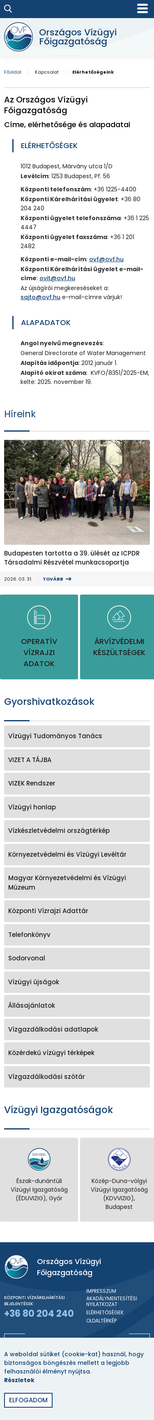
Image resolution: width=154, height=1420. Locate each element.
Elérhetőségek (105, 1312)
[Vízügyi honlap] (77, 807)
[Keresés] (8, 9)
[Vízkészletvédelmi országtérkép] (77, 831)
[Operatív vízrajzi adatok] (39, 637)
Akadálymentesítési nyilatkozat (111, 1302)
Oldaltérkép (101, 1321)
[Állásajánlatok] (77, 1006)
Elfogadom (28, 1400)
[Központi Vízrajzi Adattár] (77, 911)
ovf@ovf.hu (106, 259)
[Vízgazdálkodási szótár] (77, 1077)
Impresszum (101, 1291)
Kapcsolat (47, 72)
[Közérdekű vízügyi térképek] (77, 1053)
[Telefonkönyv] (77, 935)
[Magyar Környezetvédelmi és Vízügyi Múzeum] (77, 882)
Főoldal (12, 72)
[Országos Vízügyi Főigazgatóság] (75, 36)
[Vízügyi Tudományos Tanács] (77, 736)
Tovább (53, 579)
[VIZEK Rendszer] (77, 784)
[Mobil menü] (142, 8)
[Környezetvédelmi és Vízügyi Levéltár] (77, 855)
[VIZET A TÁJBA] (77, 760)
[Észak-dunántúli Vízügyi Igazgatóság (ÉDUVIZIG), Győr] (39, 1175)
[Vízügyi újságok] (77, 982)
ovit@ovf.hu (57, 278)
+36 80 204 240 (39, 1313)
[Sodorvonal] (77, 958)
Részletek (19, 1380)
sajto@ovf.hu (40, 297)
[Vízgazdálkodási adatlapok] (77, 1030)
